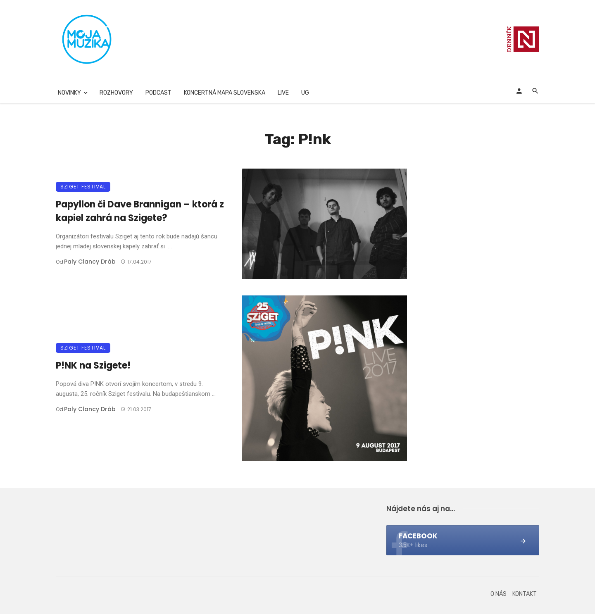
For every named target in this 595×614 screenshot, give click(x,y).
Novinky (69, 92)
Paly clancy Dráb (90, 261)
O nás (498, 593)
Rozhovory (116, 92)
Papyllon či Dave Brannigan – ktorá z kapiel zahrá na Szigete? (140, 211)
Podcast (158, 92)
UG (305, 92)
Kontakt (524, 593)
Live (283, 92)
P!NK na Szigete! (93, 365)
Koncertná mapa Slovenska (224, 92)
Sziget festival (83, 186)
